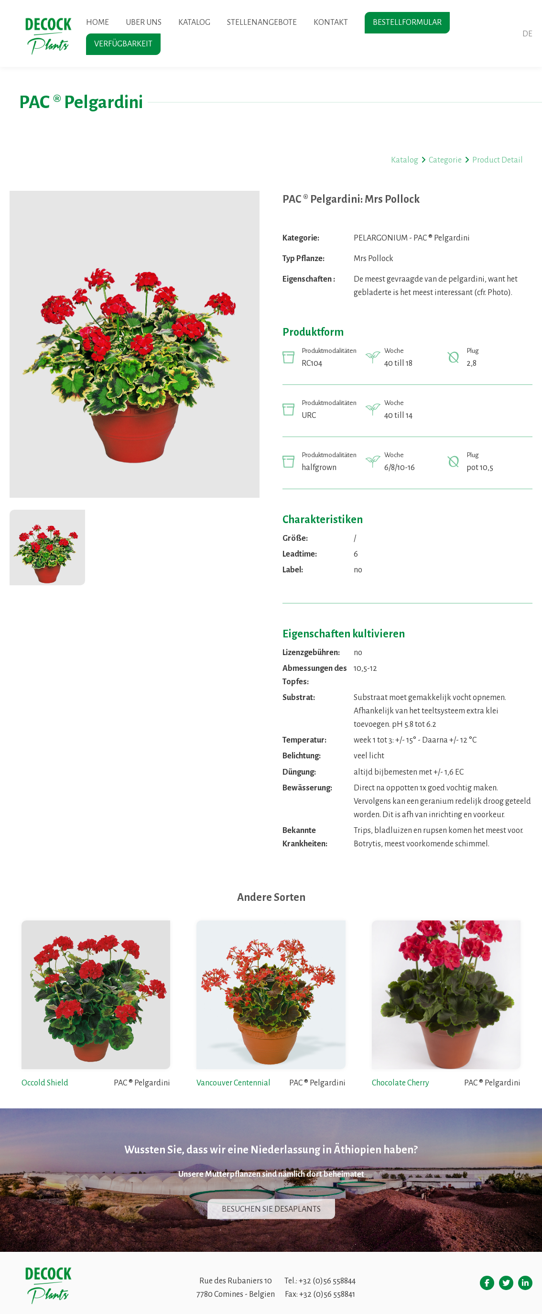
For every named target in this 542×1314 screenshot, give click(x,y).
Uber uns (144, 22)
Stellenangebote (262, 22)
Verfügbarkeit (123, 44)
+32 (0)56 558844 (327, 1281)
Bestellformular (407, 22)
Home (97, 22)
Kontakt (331, 22)
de (527, 34)
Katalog (194, 22)
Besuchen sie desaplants (271, 1209)
